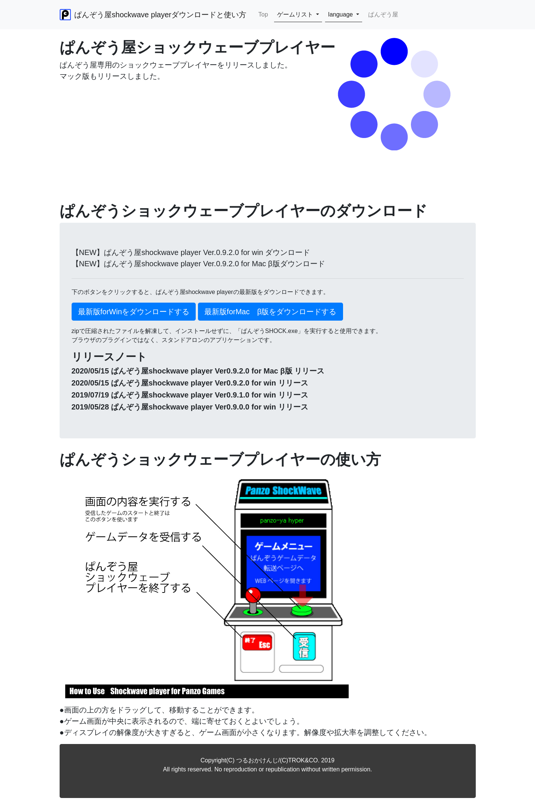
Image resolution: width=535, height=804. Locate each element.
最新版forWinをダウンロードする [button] (134, 312)
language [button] (341, 14)
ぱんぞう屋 (383, 14)
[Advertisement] (268, 149)
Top (264, 14)
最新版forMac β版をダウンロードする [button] (270, 312)
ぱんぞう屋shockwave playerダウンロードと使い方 (153, 14)
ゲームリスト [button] (296, 14)
